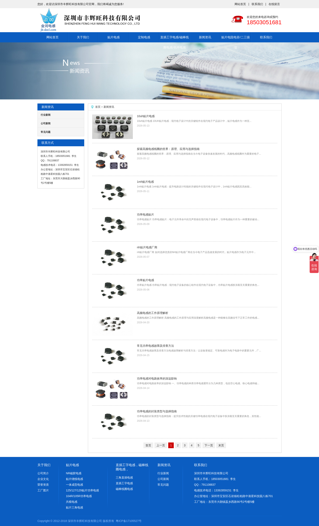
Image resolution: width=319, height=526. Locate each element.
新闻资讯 (205, 37)
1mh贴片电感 (145, 181)
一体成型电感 (74, 484)
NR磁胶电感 (73, 473)
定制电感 (144, 37)
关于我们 (83, 37)
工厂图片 (43, 490)
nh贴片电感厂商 (147, 247)
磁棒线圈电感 (124, 489)
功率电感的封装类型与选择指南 (157, 411)
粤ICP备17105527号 (129, 521)
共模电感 (71, 501)
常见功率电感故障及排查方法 (155, 345)
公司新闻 (45, 123)
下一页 (208, 445)
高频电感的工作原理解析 (152, 313)
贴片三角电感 (74, 507)
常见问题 (45, 132)
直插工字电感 (124, 483)
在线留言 (274, 4)
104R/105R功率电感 (79, 496)
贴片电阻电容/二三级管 (235, 42)
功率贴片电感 (145, 280)
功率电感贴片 (145, 214)
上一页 (160, 445)
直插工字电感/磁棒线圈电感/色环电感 (174, 42)
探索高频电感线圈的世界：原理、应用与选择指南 (168, 149)
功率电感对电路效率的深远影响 (157, 378)
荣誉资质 (43, 484)
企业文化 (43, 479)
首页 (98, 106)
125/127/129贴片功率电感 (82, 490)
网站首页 (240, 4)
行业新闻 (45, 114)
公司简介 (43, 473)
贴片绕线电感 (74, 479)
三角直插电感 (124, 477)
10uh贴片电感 (146, 116)
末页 (221, 445)
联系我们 (257, 4)
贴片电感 (113, 37)
